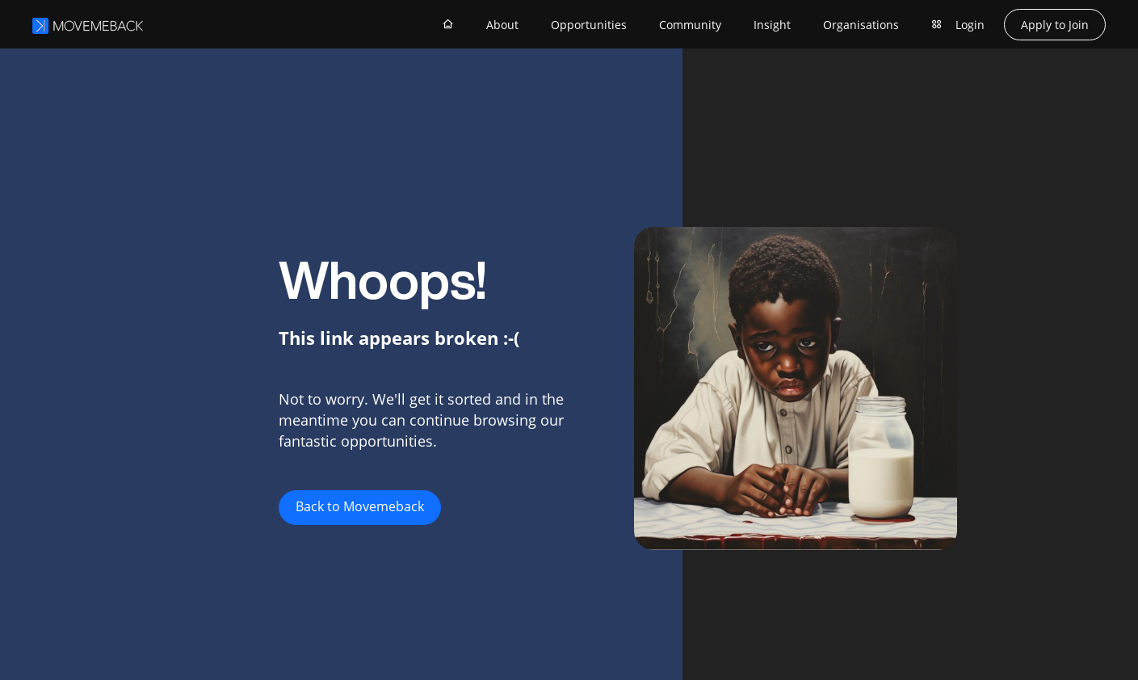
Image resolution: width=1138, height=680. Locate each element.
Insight (772, 24)
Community (690, 24)
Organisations (861, 24)
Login (970, 24)
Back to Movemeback (360, 506)
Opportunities (589, 24)
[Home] (448, 24)
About (502, 24)
